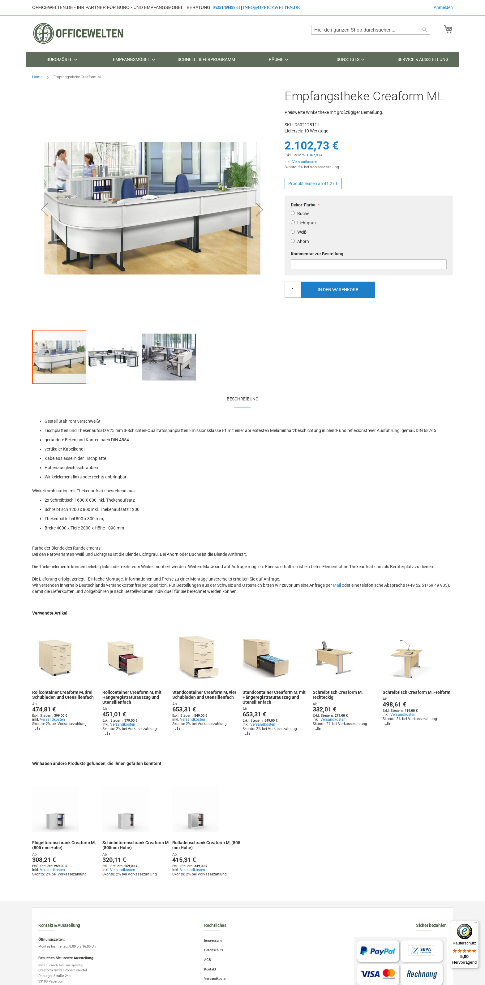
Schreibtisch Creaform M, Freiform (416, 692)
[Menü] (475, 924)
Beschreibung (243, 398)
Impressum (213, 941)
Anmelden (443, 7)
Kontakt (210, 969)
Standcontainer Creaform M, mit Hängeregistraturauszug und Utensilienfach (274, 697)
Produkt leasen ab (313, 183)
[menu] (242, 59)
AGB (207, 960)
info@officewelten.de (271, 7)
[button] (44, 209)
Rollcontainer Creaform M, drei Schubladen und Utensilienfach (63, 695)
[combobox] (370, 30)
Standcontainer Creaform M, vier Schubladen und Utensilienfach (204, 695)
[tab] (242, 398)
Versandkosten (304, 162)
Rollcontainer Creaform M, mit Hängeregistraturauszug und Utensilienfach (131, 697)
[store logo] (78, 33)
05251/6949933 (226, 7)
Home (37, 77)
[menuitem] (62, 59)
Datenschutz (213, 950)
